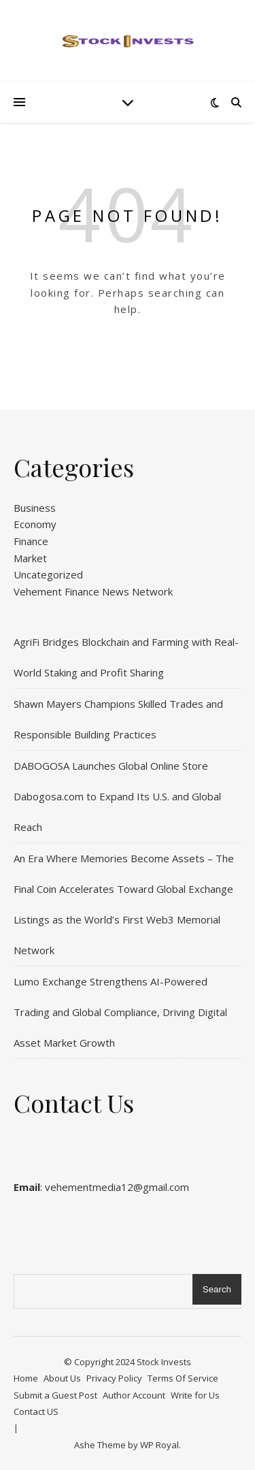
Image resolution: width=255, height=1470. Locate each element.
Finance (31, 541)
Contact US (36, 1411)
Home (26, 1378)
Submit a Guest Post (55, 1395)
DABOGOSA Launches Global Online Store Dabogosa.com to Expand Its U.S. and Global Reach (117, 796)
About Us (62, 1378)
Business (35, 507)
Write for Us (195, 1395)
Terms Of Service (183, 1378)
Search (217, 1289)
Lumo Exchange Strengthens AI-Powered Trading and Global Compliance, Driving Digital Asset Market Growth (120, 1012)
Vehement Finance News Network (93, 591)
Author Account (134, 1395)
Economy (35, 524)
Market (30, 558)
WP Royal (159, 1445)
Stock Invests (164, 1362)
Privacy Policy (114, 1378)
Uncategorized (48, 574)
